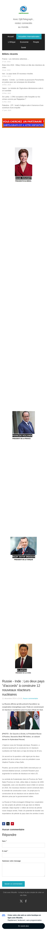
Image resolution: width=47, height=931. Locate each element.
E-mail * (5, 851)
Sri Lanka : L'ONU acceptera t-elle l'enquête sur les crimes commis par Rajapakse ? (21, 98)
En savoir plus (23, 926)
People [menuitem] (36, 42)
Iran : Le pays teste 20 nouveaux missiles (17, 74)
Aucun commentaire (30, 698)
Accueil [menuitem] (11, 36)
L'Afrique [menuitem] (11, 42)
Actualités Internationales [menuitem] (28, 36)
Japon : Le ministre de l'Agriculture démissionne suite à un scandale (22, 89)
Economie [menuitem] (24, 42)
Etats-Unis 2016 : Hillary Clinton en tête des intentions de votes (23, 66)
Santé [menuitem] (23, 47)
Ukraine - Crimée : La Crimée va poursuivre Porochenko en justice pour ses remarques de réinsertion (23, 81)
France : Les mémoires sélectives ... (15, 59)
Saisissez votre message (11, 861)
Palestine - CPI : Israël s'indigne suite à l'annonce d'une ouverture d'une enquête (22, 106)
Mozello (14, 892)
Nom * (4, 841)
